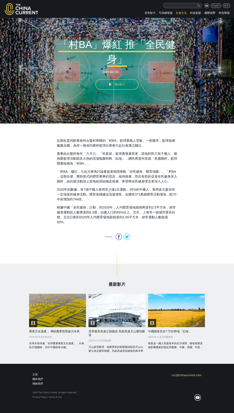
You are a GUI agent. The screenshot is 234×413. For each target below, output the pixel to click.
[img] (198, 5)
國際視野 (209, 12)
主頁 (35, 374)
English (216, 5)
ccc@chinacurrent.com (187, 375)
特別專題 (224, 12)
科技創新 (195, 12)
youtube (206, 5)
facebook (119, 236)
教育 (226, 5)
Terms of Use (55, 397)
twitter (127, 236)
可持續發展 (166, 12)
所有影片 (150, 12)
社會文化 (181, 12)
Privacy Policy (39, 397)
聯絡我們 (37, 383)
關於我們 (37, 379)
